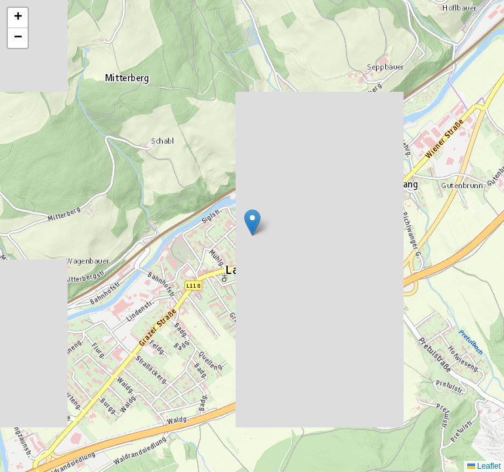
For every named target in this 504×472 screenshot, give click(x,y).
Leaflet (484, 466)
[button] (252, 222)
